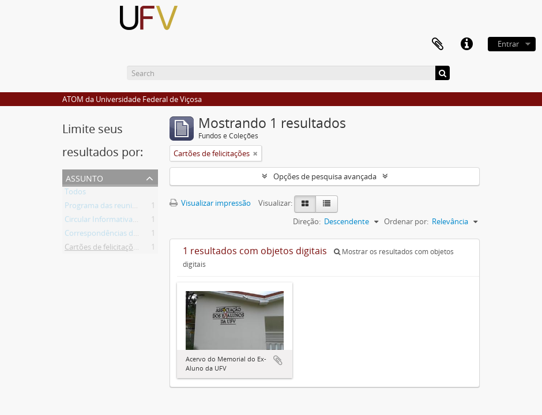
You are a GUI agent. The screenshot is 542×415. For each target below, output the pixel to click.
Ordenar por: (406, 221)
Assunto (84, 177)
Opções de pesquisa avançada (325, 176)
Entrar (508, 44)
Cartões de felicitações (103, 249)
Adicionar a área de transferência (278, 360)
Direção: (307, 221)
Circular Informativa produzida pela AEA (133, 221)
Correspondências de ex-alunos (118, 235)
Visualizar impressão (210, 203)
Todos (75, 193)
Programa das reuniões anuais (116, 207)
